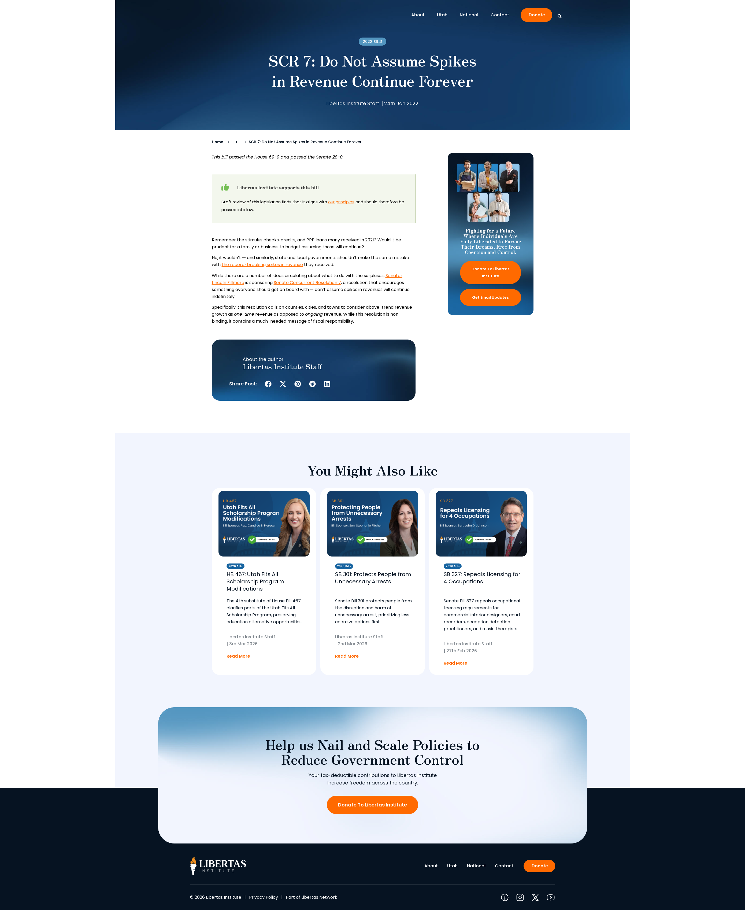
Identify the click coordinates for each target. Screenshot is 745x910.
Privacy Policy (263, 897)
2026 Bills (235, 566)
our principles (341, 202)
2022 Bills (372, 41)
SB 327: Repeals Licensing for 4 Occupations (482, 577)
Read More (238, 656)
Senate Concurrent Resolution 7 (307, 282)
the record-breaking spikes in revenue (262, 264)
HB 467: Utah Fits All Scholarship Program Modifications (255, 581)
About (419, 15)
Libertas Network (319, 897)
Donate (537, 15)
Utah (443, 15)
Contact (500, 15)
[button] (268, 384)
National (470, 15)
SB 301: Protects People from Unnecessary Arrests (373, 577)
